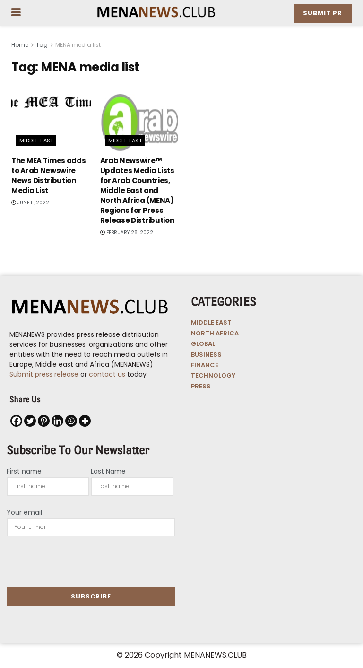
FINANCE (204, 364)
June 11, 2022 (30, 202)
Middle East (36, 140)
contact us (107, 374)
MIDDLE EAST (211, 322)
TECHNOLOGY (213, 375)
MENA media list (78, 45)
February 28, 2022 (126, 232)
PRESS (201, 386)
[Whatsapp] (71, 421)
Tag (42, 45)
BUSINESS (206, 354)
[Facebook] (16, 421)
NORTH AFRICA (215, 333)
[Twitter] (30, 421)
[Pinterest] (44, 421)
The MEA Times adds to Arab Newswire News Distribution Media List (48, 175)
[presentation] (78, 561)
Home (19, 45)
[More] (85, 421)
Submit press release (43, 374)
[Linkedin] (57, 421)
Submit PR (322, 13)
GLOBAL (203, 343)
